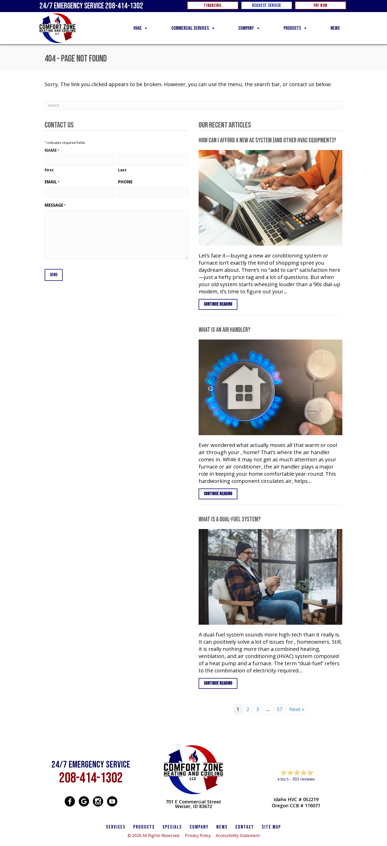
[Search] (193, 105)
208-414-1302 (91, 778)
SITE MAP (271, 827)
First (49, 169)
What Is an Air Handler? (224, 330)
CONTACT (244, 827)
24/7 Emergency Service (91, 6)
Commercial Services (193, 28)
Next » (296, 709)
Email (52, 181)
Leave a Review (296, 789)
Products (296, 28)
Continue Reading (220, 304)
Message (55, 204)
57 (279, 709)
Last (122, 169)
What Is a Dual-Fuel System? (230, 519)
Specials (172, 827)
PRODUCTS (144, 827)
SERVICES (115, 827)
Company (249, 28)
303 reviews (303, 779)
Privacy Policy (198, 835)
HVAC (140, 28)
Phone (125, 181)
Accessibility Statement (238, 835)
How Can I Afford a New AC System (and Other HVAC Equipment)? (267, 140)
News (335, 28)
